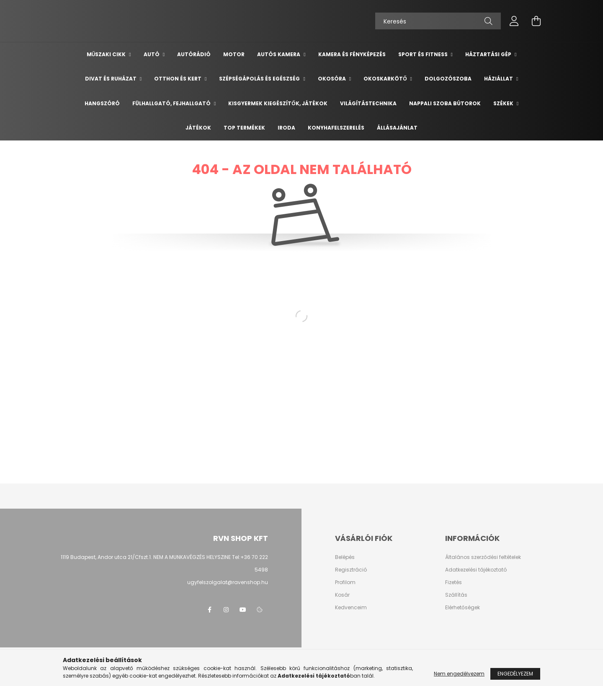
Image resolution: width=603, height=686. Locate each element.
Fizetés (453, 582)
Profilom (345, 582)
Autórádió (194, 54)
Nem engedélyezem (459, 673)
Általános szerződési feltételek (483, 557)
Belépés (345, 557)
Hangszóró (102, 103)
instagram (226, 609)
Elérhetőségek (462, 608)
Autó (152, 54)
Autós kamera (279, 54)
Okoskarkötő (385, 78)
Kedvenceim (351, 608)
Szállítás (456, 595)
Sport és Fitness (423, 54)
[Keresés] (438, 21)
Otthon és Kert (178, 78)
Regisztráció (351, 570)
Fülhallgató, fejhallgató (172, 103)
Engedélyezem (515, 673)
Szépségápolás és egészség (260, 78)
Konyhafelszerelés (336, 127)
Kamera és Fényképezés (352, 54)
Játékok (198, 127)
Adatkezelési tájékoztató (476, 570)
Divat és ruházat (111, 78)
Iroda (286, 127)
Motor (234, 54)
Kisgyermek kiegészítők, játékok (277, 103)
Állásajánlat (397, 127)
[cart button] (536, 21)
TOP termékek (244, 127)
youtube (242, 609)
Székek (504, 103)
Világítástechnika (368, 103)
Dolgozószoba (448, 78)
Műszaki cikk (107, 54)
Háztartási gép (489, 54)
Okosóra (332, 78)
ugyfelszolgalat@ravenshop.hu (227, 582)
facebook (209, 609)
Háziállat (499, 78)
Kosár (342, 595)
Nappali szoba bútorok (445, 103)
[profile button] (514, 21)
